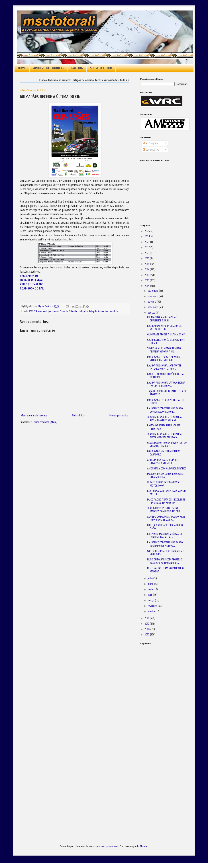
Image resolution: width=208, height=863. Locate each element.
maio (151, 589)
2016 (147, 275)
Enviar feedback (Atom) (45, 422)
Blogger (144, 846)
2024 (147, 236)
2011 (146, 629)
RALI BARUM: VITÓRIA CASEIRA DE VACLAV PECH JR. (164, 327)
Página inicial (78, 415)
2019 (147, 258)
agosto (152, 312)
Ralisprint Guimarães (98, 311)
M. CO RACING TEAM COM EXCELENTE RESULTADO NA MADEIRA (166, 501)
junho (151, 584)
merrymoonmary (109, 846)
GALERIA (77, 68)
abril (150, 594)
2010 (147, 634)
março (151, 600)
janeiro (152, 611)
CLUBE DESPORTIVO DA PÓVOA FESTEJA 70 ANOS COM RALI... (167, 444)
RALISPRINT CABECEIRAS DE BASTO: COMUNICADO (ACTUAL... (165, 410)
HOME (22, 68)
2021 (147, 253)
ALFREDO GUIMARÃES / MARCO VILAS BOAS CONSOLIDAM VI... (166, 518)
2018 (147, 264)
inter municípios (45, 311)
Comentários (151, 149)
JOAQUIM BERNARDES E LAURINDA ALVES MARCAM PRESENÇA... (164, 436)
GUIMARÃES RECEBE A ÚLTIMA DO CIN (166, 334)
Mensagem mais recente (34, 415)
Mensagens (150, 143)
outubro (152, 301)
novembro (153, 296)
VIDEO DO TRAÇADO (32, 284)
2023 (147, 242)
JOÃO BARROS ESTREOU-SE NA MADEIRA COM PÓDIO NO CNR (163, 510)
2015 (147, 280)
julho (150, 578)
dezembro (153, 290)
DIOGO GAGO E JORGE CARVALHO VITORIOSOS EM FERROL (163, 358)
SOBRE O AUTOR (101, 68)
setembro (153, 307)
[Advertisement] (158, 698)
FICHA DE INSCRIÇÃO (32, 280)
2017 (147, 269)
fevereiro (153, 605)
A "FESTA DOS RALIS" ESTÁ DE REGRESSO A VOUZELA (162, 461)
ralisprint (83, 311)
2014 (31, 311)
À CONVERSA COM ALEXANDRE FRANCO (166, 468)
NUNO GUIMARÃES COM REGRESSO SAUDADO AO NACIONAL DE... (164, 561)
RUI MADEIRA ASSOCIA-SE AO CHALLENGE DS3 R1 (162, 319)
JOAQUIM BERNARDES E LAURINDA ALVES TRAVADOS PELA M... (164, 419)
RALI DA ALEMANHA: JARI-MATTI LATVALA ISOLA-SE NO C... (164, 367)
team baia (113, 311)
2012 (147, 623)
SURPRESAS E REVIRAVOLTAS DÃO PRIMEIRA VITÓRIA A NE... (164, 350)
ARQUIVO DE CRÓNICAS (48, 68)
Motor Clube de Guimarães (66, 311)
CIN (35, 311)
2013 (147, 618)
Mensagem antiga (119, 415)
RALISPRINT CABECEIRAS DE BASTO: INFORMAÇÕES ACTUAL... (165, 544)
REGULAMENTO (29, 275)
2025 (147, 231)
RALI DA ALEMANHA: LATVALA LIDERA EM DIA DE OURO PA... (166, 384)
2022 (147, 247)
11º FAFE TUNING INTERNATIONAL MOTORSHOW (163, 484)
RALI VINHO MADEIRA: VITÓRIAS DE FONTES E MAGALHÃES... (164, 535)
